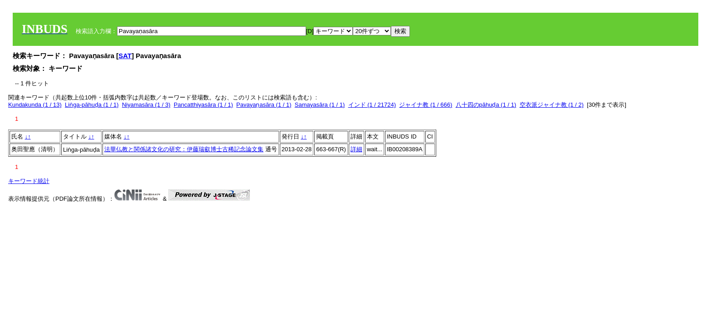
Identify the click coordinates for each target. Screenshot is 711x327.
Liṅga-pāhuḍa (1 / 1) (92, 104)
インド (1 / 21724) (372, 104)
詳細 (356, 149)
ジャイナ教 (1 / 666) (425, 104)
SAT (124, 55)
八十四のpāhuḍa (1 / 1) (486, 104)
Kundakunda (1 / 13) (35, 104)
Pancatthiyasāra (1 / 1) (203, 104)
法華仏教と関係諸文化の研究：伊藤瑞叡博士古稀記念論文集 (183, 149)
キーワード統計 (28, 181)
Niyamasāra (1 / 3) (146, 104)
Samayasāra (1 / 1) (320, 104)
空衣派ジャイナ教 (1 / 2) (552, 104)
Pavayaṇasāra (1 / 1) (263, 104)
